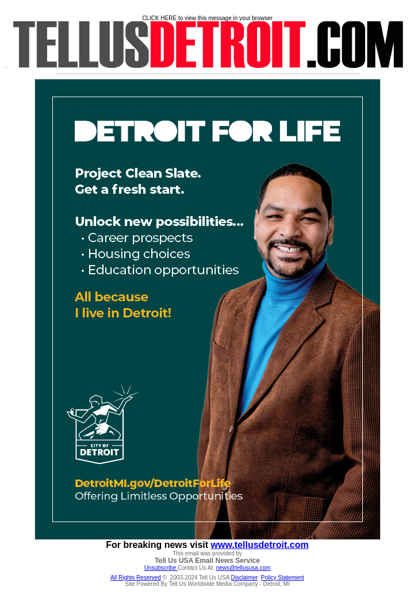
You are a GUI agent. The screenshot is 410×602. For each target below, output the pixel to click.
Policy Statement (282, 577)
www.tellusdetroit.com (260, 545)
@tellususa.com (249, 568)
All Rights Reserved (135, 577)
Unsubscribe (161, 568)
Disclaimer (244, 577)
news (222, 568)
